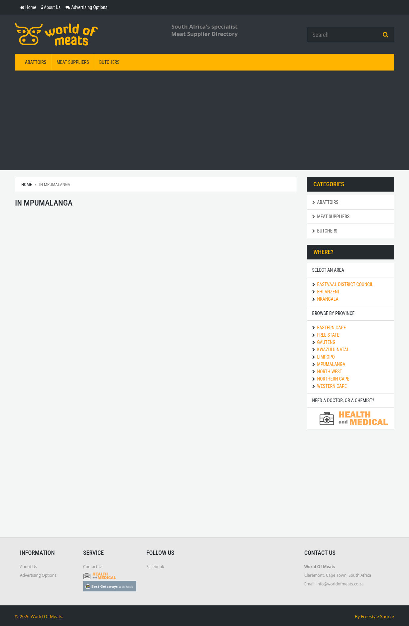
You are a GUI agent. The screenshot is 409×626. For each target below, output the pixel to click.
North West (329, 371)
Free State (328, 335)
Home (26, 184)
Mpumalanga (331, 364)
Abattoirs (35, 62)
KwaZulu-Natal (333, 349)
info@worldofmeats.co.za (340, 584)
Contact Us (93, 566)
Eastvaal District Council (345, 284)
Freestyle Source (377, 616)
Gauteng (326, 342)
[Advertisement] (204, 120)
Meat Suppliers (73, 62)
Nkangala (328, 299)
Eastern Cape (331, 327)
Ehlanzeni (328, 291)
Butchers (109, 62)
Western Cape (332, 386)
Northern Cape (333, 379)
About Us (28, 566)
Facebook (155, 566)
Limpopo (326, 357)
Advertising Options (38, 575)
